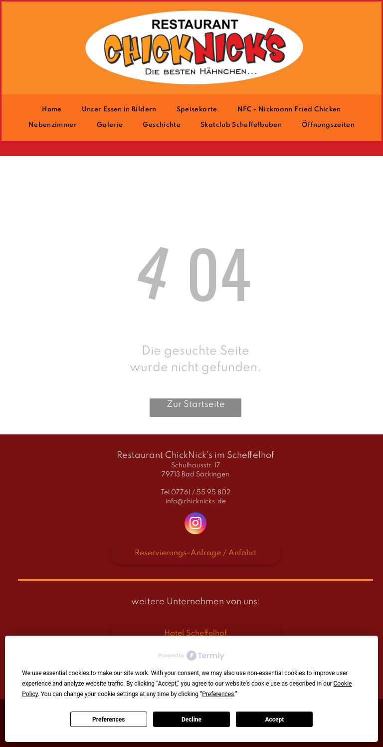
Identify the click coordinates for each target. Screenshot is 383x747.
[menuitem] (51, 109)
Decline (191, 719)
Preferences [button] (218, 694)
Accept (274, 719)
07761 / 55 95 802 (201, 492)
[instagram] (195, 524)
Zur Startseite (196, 404)
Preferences (108, 719)
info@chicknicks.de (196, 501)
